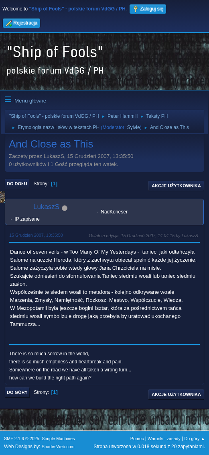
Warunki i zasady (164, 438)
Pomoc (137, 438)
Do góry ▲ (195, 438)
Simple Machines (58, 438)
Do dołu (17, 183)
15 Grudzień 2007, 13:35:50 (36, 235)
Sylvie (133, 127)
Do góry (17, 392)
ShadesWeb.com (58, 446)
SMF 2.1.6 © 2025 (21, 438)
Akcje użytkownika (176, 185)
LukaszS (46, 207)
